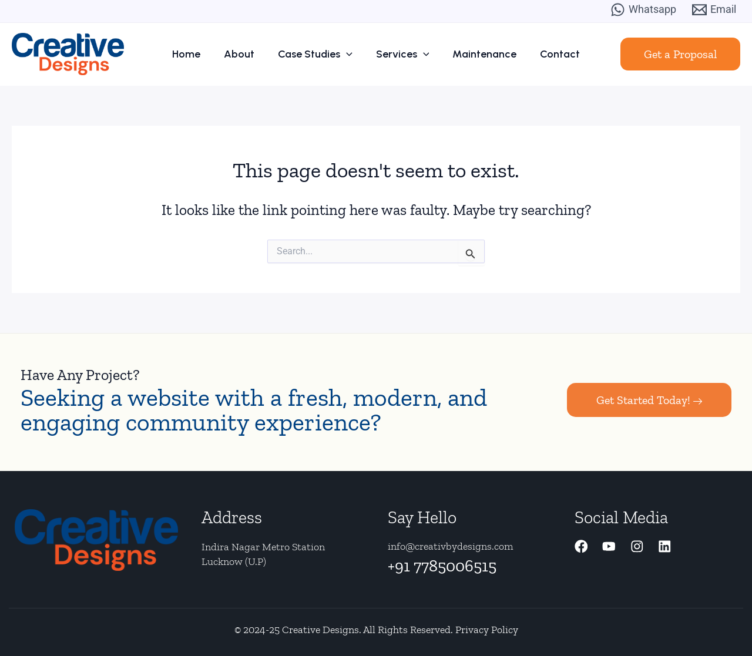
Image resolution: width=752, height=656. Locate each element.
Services (400, 54)
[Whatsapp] (643, 9)
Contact (545, 54)
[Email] (714, 9)
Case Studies (318, 54)
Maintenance (476, 54)
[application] (349, 54)
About (248, 54)
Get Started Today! (649, 400)
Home (201, 54)
